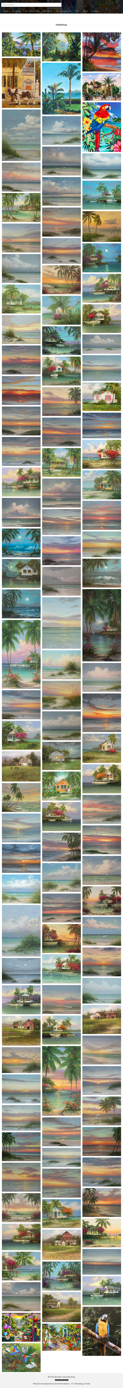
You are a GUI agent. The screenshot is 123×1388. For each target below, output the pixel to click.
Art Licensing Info (63, 11)
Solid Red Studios (62, 1384)
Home (5, 11)
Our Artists (16, 11)
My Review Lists (32, 11)
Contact (95, 11)
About (85, 11)
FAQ (77, 11)
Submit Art (47, 11)
